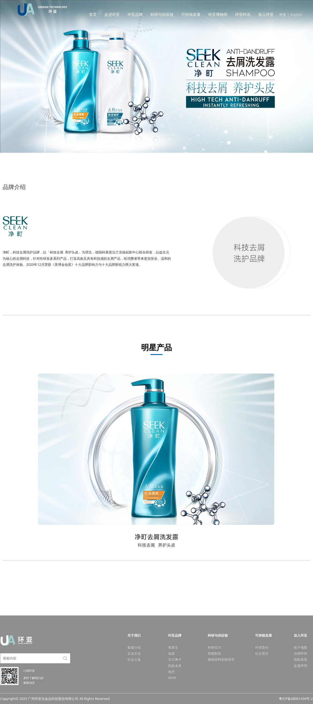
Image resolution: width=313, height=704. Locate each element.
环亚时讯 (252, 14)
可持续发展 (200, 14)
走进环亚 (122, 14)
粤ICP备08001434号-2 (296, 698)
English (296, 14)
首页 (102, 14)
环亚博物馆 (227, 14)
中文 (282, 14)
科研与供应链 (171, 14)
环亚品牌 (145, 14)
